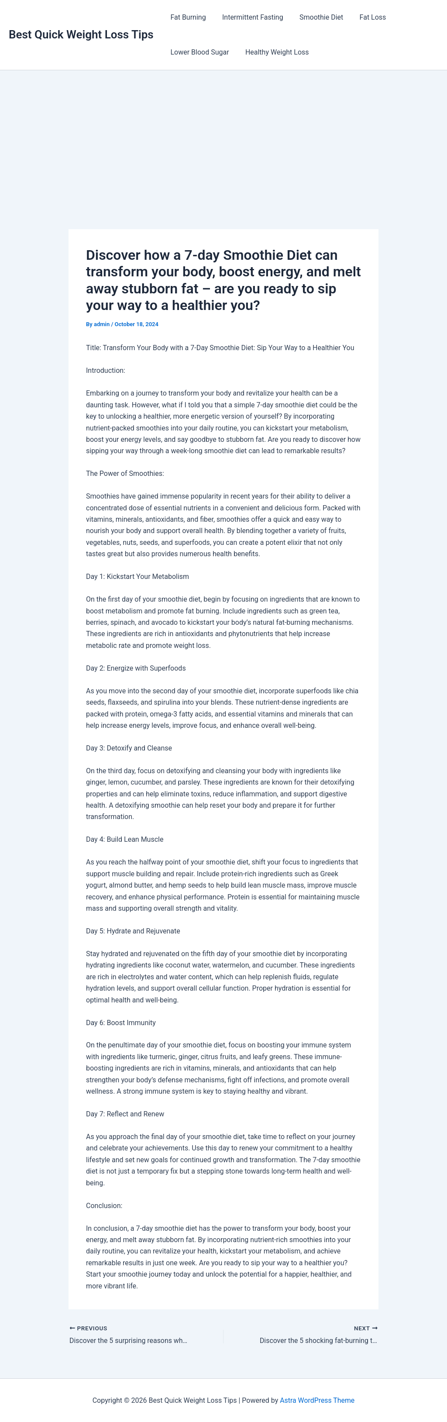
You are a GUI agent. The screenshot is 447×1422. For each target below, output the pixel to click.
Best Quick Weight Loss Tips (81, 34)
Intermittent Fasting (249, 17)
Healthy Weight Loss (274, 52)
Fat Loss (364, 17)
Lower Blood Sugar (198, 52)
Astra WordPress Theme (317, 1400)
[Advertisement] (223, 136)
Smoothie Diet (315, 17)
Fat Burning (187, 17)
